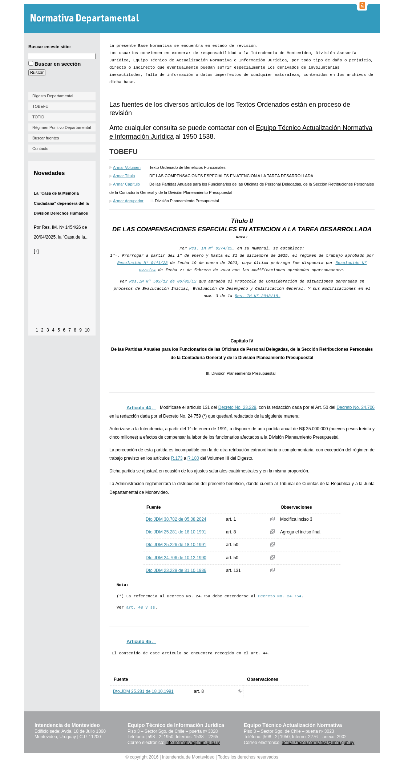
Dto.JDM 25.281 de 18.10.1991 (176, 532)
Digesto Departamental (52, 96)
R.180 (193, 458)
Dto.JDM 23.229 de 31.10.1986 (176, 570)
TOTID (38, 117)
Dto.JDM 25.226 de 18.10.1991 (176, 544)
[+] (36, 251)
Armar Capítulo (126, 184)
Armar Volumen (127, 167)
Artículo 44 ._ (141, 407)
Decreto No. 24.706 (355, 407)
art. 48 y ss (140, 607)
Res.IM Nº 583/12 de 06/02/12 (163, 281)
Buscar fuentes (45, 138)
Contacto (40, 148)
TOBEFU (40, 106)
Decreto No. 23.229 (237, 407)
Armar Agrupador (128, 201)
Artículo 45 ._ (141, 641)
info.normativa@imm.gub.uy (193, 742)
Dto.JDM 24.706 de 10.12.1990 (176, 557)
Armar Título (124, 176)
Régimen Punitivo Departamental (61, 127)
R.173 (176, 458)
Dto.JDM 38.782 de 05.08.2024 (176, 519)
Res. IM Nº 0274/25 (211, 248)
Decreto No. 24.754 (279, 596)
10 (87, 330)
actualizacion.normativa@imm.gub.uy (318, 742)
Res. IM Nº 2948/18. (257, 296)
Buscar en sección (58, 64)
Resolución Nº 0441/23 (142, 263)
